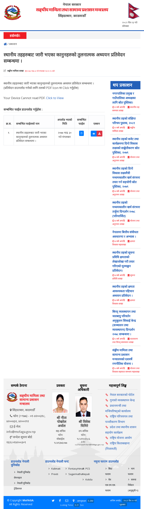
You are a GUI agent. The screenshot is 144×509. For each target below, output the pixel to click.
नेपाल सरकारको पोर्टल (122, 395)
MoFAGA (28, 500)
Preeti (54, 474)
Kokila (89, 479)
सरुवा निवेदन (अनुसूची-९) (133, 485)
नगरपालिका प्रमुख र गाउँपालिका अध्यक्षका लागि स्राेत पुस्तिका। (124, 98)
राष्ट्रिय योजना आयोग (121, 438)
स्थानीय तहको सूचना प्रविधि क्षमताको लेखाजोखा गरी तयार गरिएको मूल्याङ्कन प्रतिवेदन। (123, 261)
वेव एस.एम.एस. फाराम (110, 485)
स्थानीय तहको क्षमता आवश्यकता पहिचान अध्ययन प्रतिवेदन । (123, 291)
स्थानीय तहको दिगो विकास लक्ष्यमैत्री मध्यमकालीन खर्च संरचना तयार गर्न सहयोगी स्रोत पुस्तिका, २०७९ (126, 177)
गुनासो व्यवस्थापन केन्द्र (122, 400)
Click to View (55, 98)
